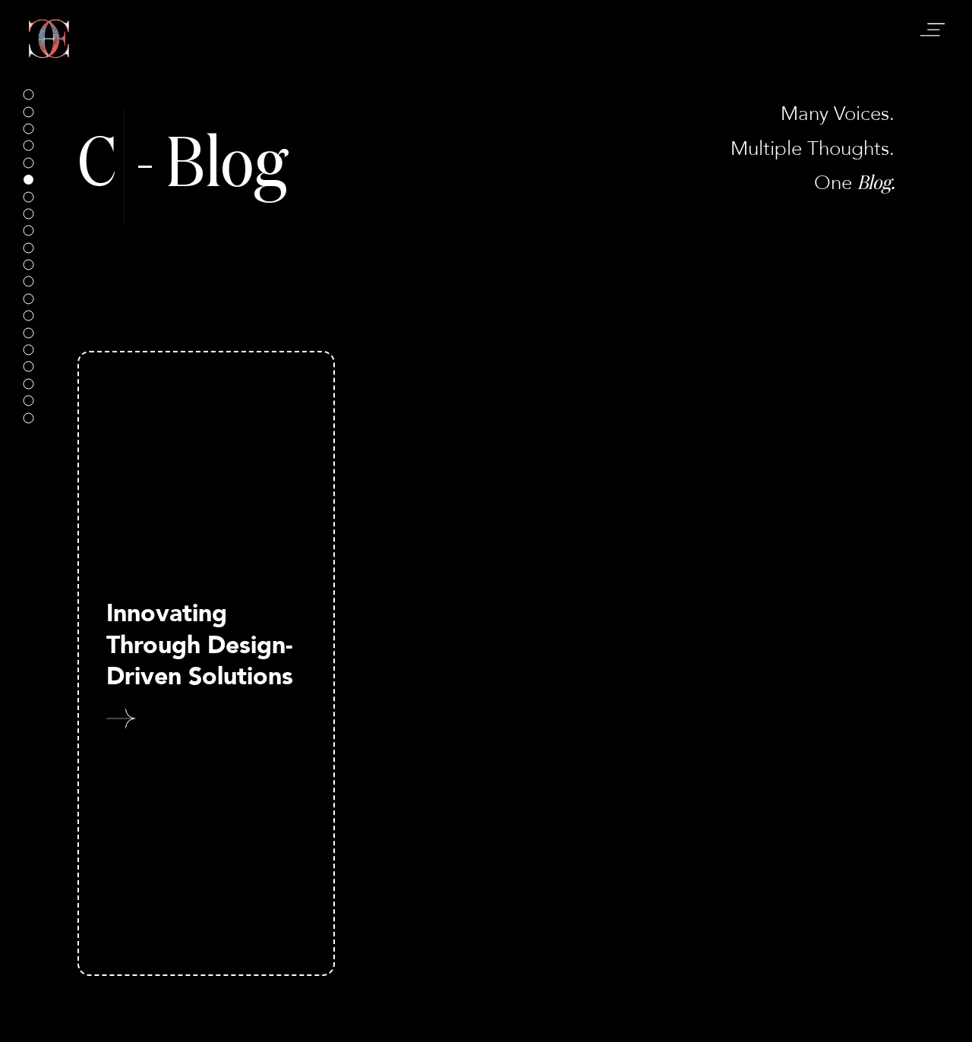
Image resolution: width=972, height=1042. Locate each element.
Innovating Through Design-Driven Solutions (199, 645)
